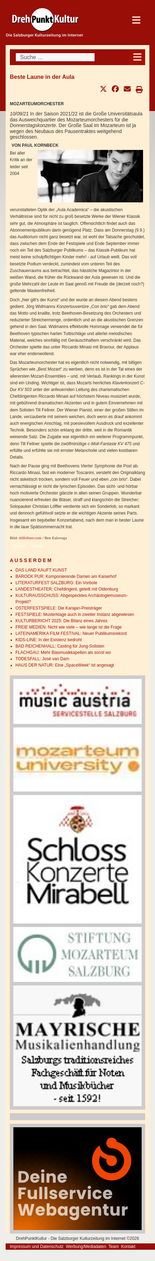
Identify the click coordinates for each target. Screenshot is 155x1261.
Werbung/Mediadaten (86, 1246)
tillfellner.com (30, 538)
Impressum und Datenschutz (37, 1246)
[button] (103, 89)
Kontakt (128, 1246)
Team (113, 1246)
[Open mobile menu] (137, 57)
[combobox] (55, 57)
